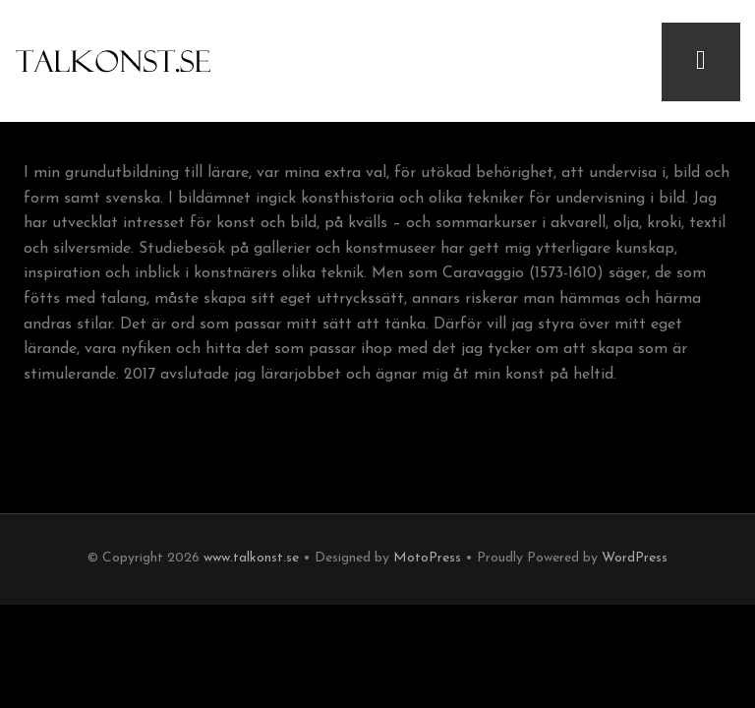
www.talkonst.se (251, 558)
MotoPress (427, 558)
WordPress (635, 558)
